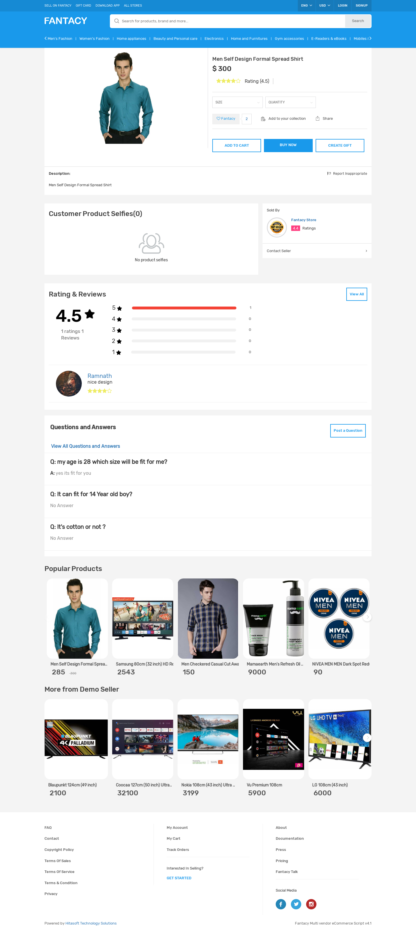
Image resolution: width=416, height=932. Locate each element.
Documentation (290, 838)
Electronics (214, 38)
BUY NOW (288, 145)
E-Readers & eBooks (329, 38)
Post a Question (348, 430)
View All (357, 294)
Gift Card (83, 5)
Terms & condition (60, 883)
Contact (51, 838)
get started (179, 878)
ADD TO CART (237, 145)
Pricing (282, 861)
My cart (173, 838)
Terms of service (59, 872)
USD (324, 5)
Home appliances (131, 38)
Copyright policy (59, 849)
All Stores (133, 5)
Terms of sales (57, 861)
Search (358, 21)
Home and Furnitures (249, 38)
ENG (306, 5)
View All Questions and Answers (85, 446)
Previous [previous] (49, 620)
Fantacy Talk (287, 872)
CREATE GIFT (340, 145)
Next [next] (368, 620)
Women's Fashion (94, 38)
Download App (108, 5)
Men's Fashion (60, 38)
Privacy (50, 894)
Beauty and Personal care (175, 38)
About (281, 827)
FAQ (48, 827)
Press (281, 849)
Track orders (178, 849)
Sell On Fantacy (57, 5)
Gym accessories (289, 38)
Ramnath (100, 375)
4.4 (295, 228)
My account (177, 827)
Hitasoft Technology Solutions (91, 923)
